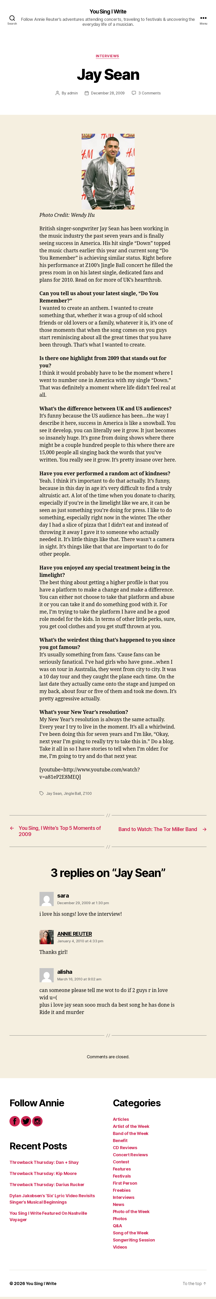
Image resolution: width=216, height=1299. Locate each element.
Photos (120, 1220)
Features (122, 1171)
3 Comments (150, 94)
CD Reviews (125, 1149)
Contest (121, 1163)
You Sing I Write (108, 12)
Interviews (108, 57)
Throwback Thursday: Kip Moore (43, 1175)
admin (71, 94)
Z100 (88, 794)
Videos (120, 1249)
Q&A (117, 1227)
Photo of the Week (131, 1213)
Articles (121, 1121)
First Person (125, 1185)
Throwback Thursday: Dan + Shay (44, 1164)
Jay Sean (54, 794)
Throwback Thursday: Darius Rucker (46, 1186)
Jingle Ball (73, 794)
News (118, 1206)
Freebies (122, 1192)
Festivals (122, 1178)
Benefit (120, 1142)
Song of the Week (131, 1234)
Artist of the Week (131, 1128)
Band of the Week (131, 1135)
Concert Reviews (130, 1156)
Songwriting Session (134, 1242)
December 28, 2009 (108, 94)
